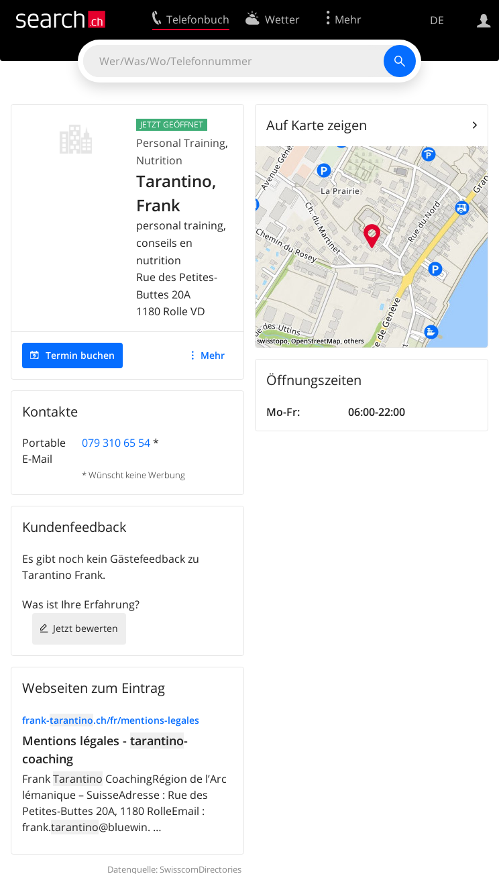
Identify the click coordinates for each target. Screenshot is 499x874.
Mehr (213, 355)
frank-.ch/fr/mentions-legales (110, 720)
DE (437, 20)
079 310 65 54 (116, 442)
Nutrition (159, 160)
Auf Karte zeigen (316, 125)
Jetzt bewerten (85, 628)
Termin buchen (80, 355)
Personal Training (180, 142)
